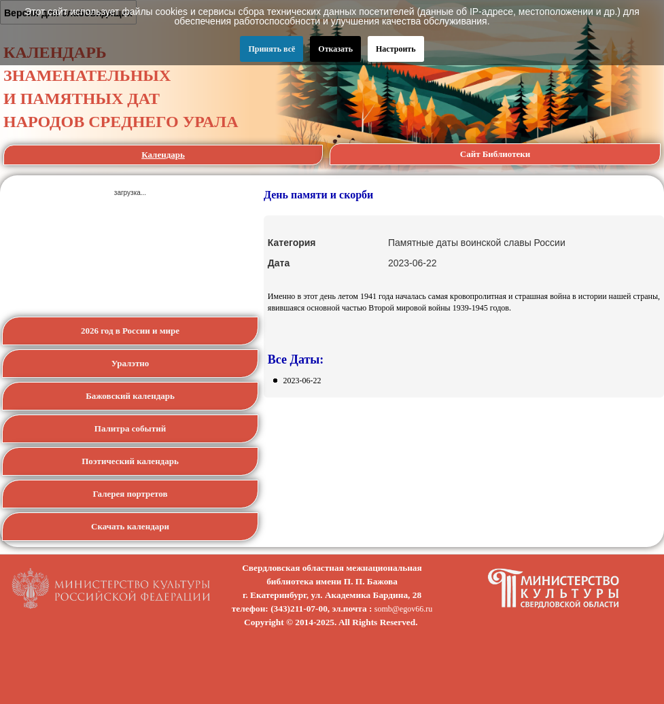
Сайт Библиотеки (495, 154)
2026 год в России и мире (130, 330)
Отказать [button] (335, 49)
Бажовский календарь (130, 396)
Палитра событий (130, 428)
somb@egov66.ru (403, 609)
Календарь (163, 154)
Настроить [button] (396, 49)
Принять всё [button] (271, 49)
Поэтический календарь (130, 461)
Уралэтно (130, 363)
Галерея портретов (129, 494)
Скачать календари (130, 526)
